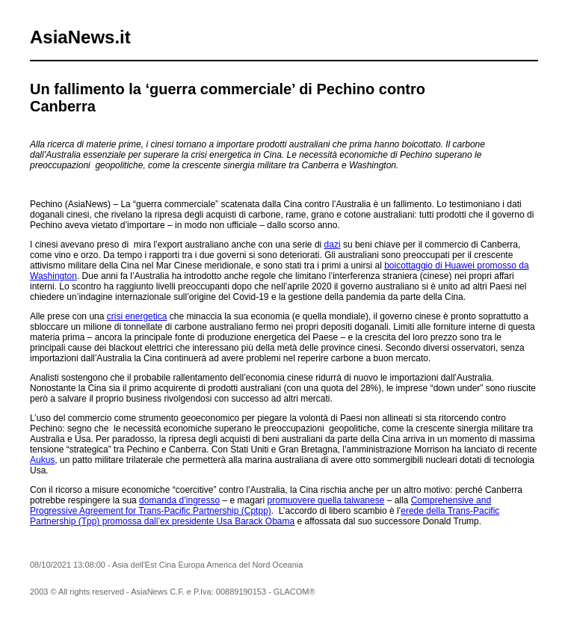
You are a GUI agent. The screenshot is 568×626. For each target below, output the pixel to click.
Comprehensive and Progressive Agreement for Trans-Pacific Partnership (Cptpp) (260, 505)
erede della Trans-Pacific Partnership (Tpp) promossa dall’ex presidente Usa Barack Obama (264, 516)
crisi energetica (137, 316)
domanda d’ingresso (179, 500)
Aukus (42, 460)
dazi (332, 244)
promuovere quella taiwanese (326, 500)
